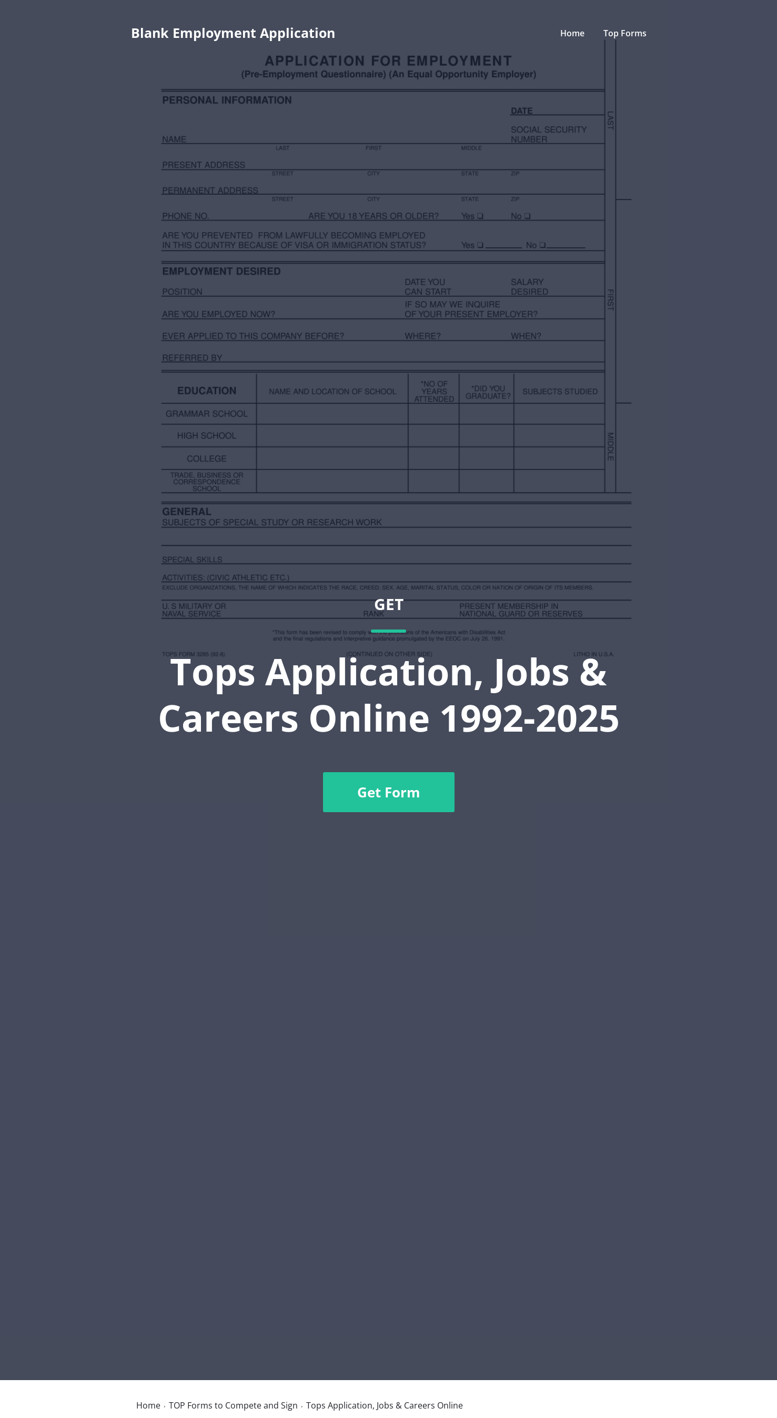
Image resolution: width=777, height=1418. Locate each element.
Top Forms (625, 33)
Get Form (388, 792)
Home (572, 33)
